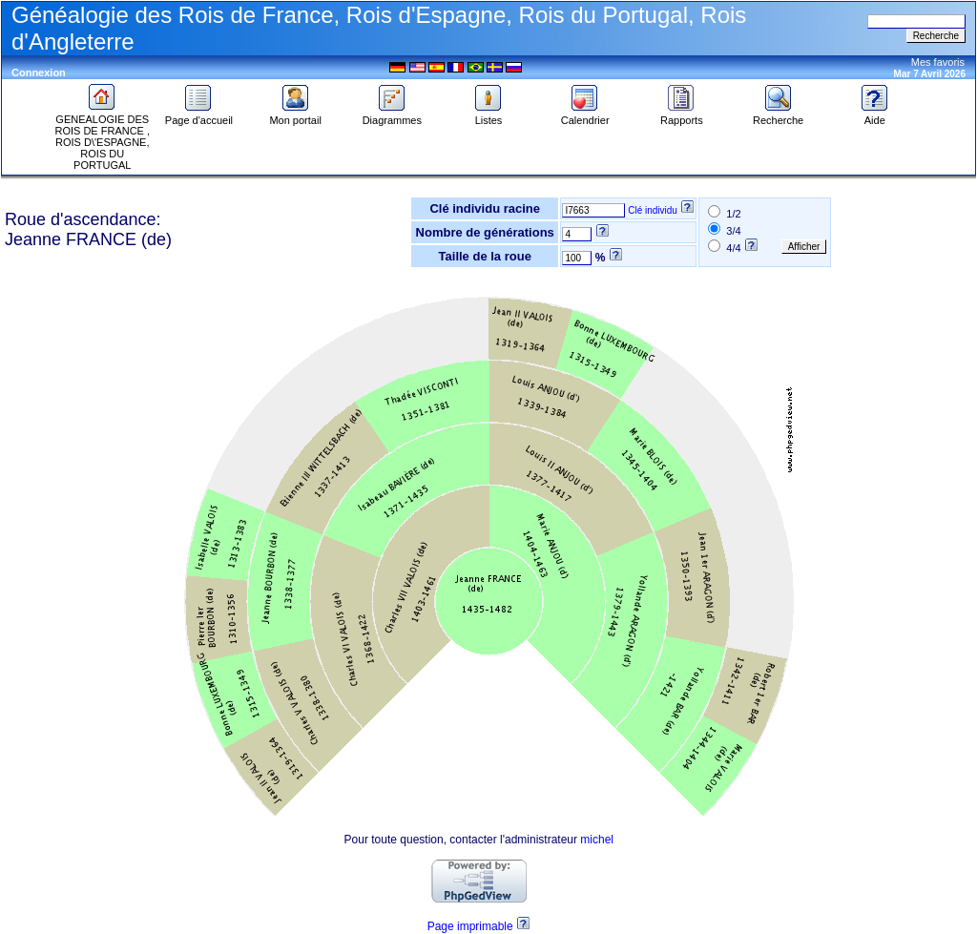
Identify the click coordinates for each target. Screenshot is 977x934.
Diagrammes (392, 115)
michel (596, 839)
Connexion (38, 72)
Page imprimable (470, 926)
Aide (875, 115)
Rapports (681, 115)
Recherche (778, 115)
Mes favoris (938, 62)
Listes (488, 115)
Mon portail (295, 115)
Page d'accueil (199, 115)
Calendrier (585, 115)
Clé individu (652, 210)
